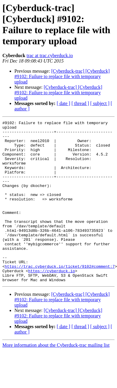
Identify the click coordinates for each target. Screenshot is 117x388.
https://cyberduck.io (51, 301)
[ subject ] (100, 103)
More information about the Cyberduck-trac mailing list (56, 377)
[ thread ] (80, 103)
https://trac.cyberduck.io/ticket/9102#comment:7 (60, 296)
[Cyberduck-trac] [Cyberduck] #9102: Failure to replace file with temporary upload (62, 76)
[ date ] (63, 103)
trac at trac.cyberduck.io (49, 55)
